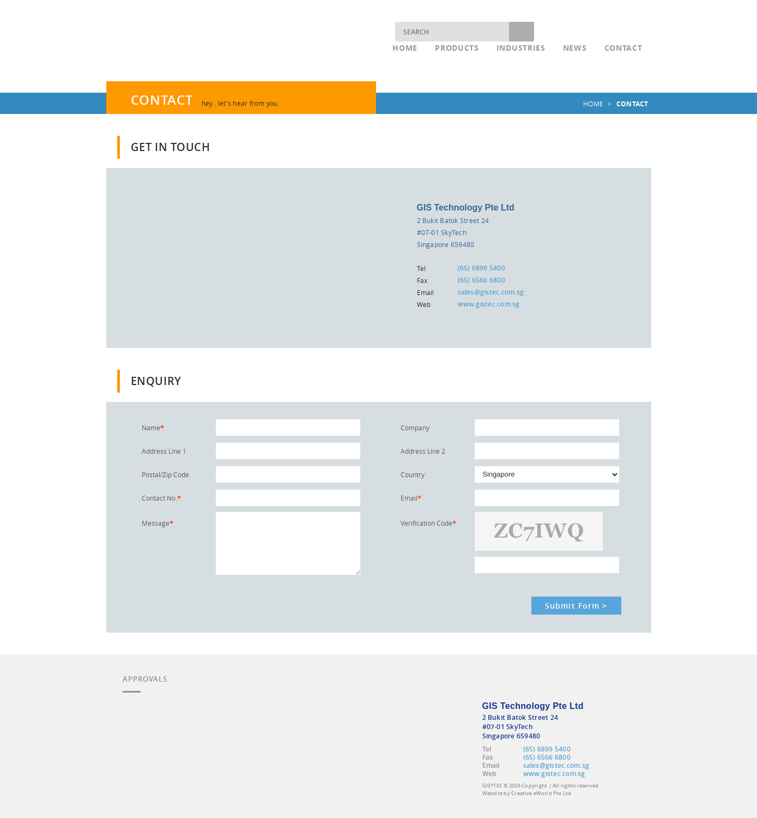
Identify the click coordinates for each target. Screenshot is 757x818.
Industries (521, 48)
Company (415, 427)
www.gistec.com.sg (489, 304)
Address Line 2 (423, 451)
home (593, 103)
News (575, 48)
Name (153, 427)
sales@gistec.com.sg (491, 292)
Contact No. (161, 498)
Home (404, 48)
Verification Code (428, 523)
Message (157, 523)
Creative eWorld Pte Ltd (541, 793)
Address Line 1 (164, 451)
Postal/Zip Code (165, 474)
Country (413, 474)
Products (457, 48)
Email (411, 498)
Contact (623, 48)
